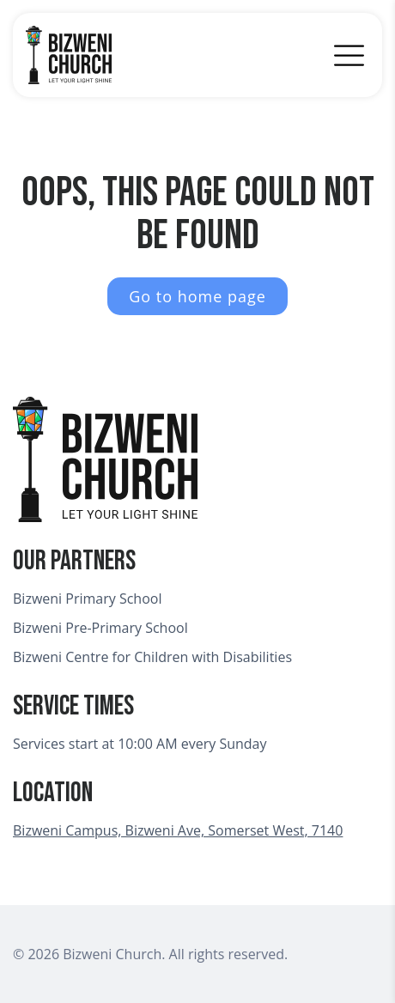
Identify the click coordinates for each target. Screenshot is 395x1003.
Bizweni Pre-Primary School (100, 627)
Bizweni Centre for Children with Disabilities (152, 656)
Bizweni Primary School (87, 598)
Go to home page (197, 296)
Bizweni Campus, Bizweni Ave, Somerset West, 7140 (178, 830)
